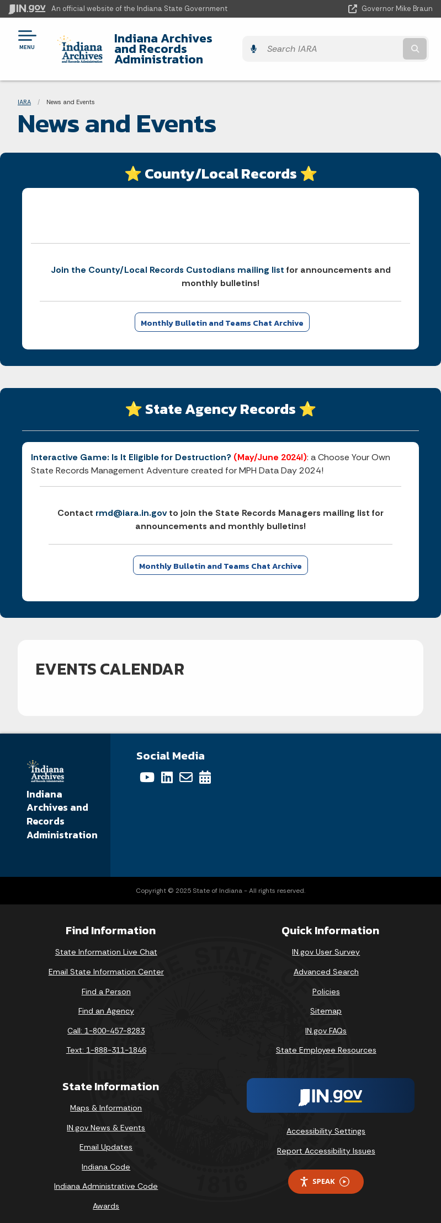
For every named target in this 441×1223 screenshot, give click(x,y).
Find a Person (106, 980)
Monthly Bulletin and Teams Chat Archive (222, 312)
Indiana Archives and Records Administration (195, 43)
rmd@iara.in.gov (131, 502)
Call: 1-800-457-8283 (106, 1020)
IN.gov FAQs (326, 1020)
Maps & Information (106, 1097)
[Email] (186, 766)
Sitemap (326, 1000)
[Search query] (371, 44)
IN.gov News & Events (106, 1117)
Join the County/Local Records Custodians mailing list (167, 259)
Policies (326, 980)
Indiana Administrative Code (106, 1176)
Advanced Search (326, 961)
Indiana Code (106, 1156)
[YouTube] (147, 766)
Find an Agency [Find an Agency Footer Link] (106, 1000)
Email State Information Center (106, 961)
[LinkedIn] (167, 766)
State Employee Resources (326, 1039)
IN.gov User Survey (326, 941)
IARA (24, 91)
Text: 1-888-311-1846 (106, 1039)
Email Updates (105, 1136)
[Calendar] (205, 766)
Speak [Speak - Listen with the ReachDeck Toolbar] (324, 1171)
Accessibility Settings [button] (325, 1120)
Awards (106, 1195)
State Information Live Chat (106, 941)
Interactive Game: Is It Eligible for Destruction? (131, 446)
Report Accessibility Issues (326, 1140)
